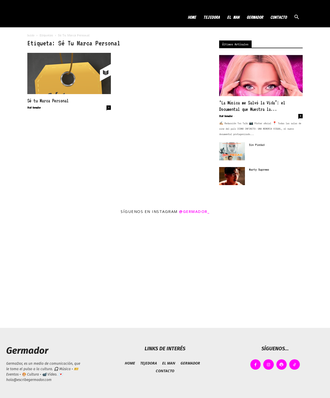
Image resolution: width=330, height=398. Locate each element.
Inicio (31, 35)
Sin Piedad (257, 145)
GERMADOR (254, 17)
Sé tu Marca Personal (48, 100)
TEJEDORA (211, 17)
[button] (296, 17)
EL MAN (233, 17)
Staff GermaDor (34, 107)
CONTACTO (278, 17)
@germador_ (194, 211)
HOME (192, 17)
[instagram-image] (55, 273)
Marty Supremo (259, 169)
